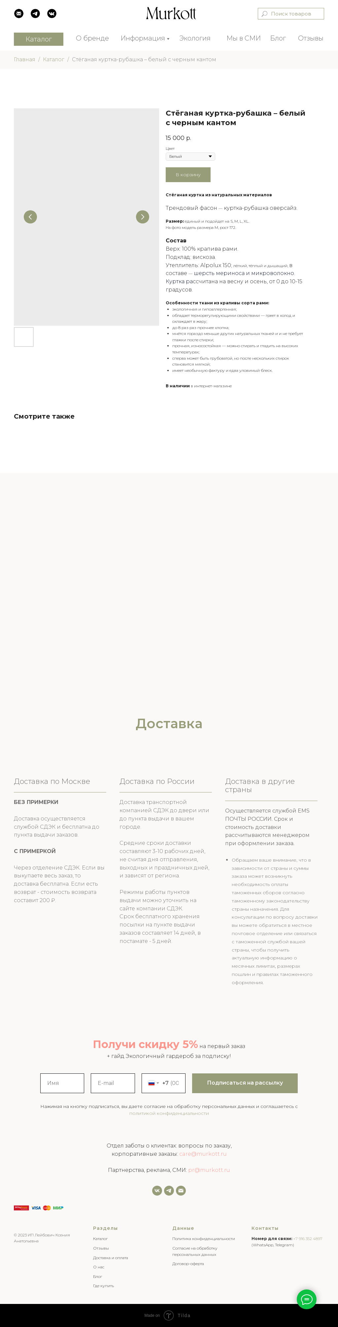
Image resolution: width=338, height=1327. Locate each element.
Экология (195, 38)
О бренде (92, 38)
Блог (278, 38)
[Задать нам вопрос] (169, 1191)
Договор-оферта (188, 1263)
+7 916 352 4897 (307, 1238)
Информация (142, 38)
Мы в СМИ (243, 38)
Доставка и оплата (110, 1257)
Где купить (103, 1285)
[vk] (157, 1191)
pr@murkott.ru (209, 1170)
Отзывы (310, 38)
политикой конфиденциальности (169, 1113)
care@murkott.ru (203, 1154)
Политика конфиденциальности (203, 1238)
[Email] (181, 1191)
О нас (98, 1266)
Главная (24, 59)
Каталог (53, 59)
